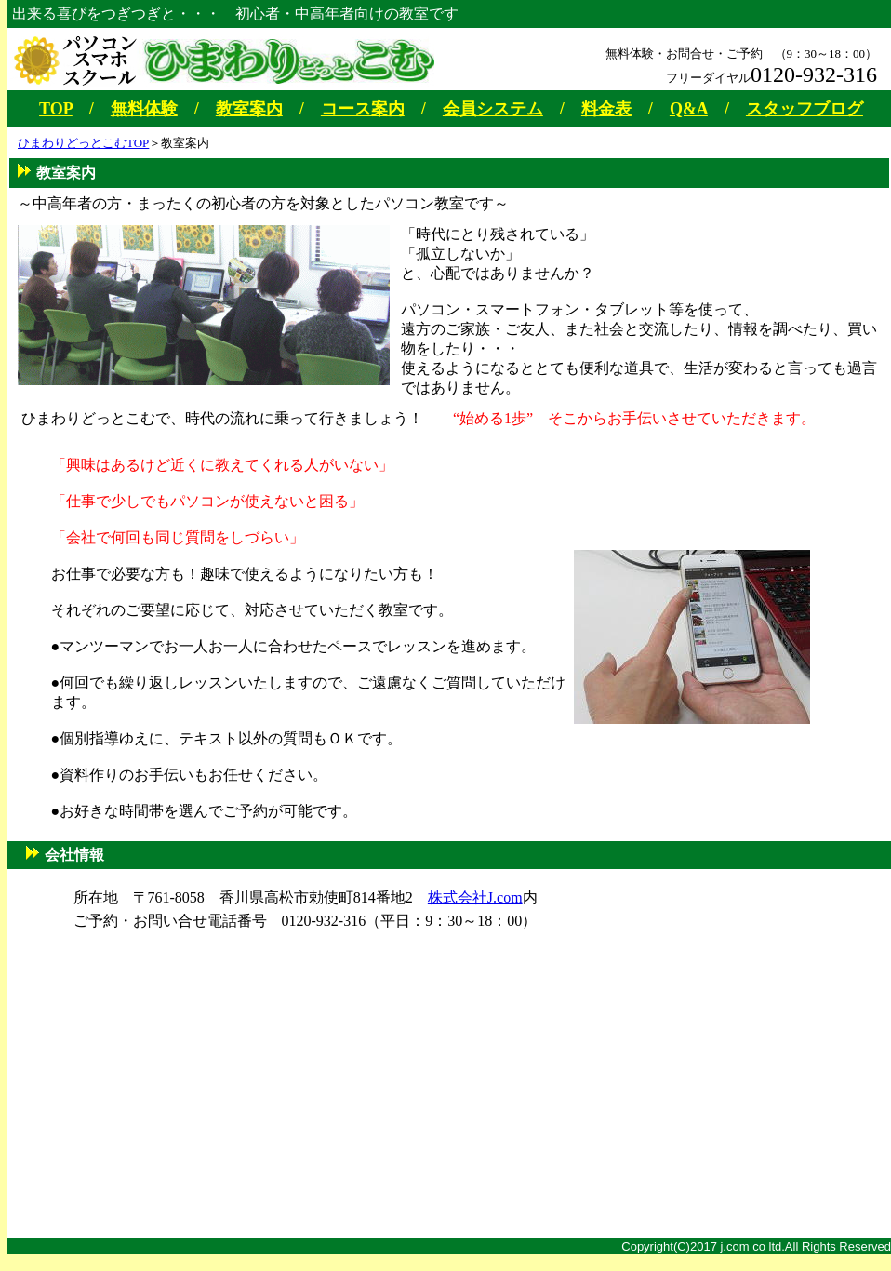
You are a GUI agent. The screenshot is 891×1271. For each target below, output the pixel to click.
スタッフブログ (804, 109)
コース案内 (363, 109)
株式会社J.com (475, 897)
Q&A (689, 109)
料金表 (606, 109)
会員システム (493, 109)
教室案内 (249, 109)
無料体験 (144, 109)
